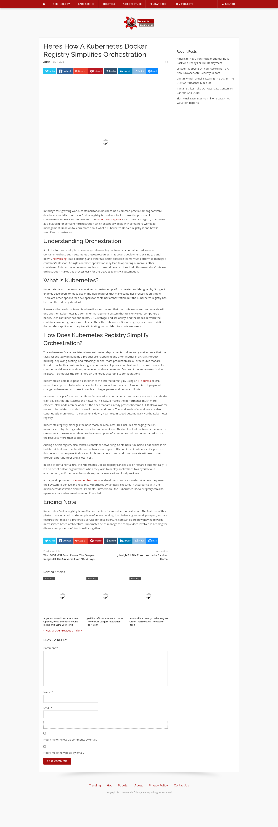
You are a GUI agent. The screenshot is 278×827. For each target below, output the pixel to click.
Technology (61, 4)
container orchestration (85, 480)
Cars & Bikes (86, 4)
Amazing (49, 578)
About (138, 785)
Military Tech (159, 4)
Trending (95, 785)
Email (47, 707)
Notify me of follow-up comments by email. (70, 739)
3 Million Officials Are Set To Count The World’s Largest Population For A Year (105, 621)
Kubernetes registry (108, 219)
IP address (144, 380)
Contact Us (181, 785)
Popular (123, 785)
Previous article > (71, 630)
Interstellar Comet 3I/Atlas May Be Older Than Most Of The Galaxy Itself (148, 621)
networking (59, 258)
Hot (109, 785)
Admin (46, 61)
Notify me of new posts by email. (63, 752)
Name (48, 692)
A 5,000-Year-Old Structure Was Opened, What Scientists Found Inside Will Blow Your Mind (60, 621)
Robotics (108, 4)
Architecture (132, 4)
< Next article (51, 630)
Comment (50, 648)
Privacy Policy (158, 785)
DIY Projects (184, 4)
